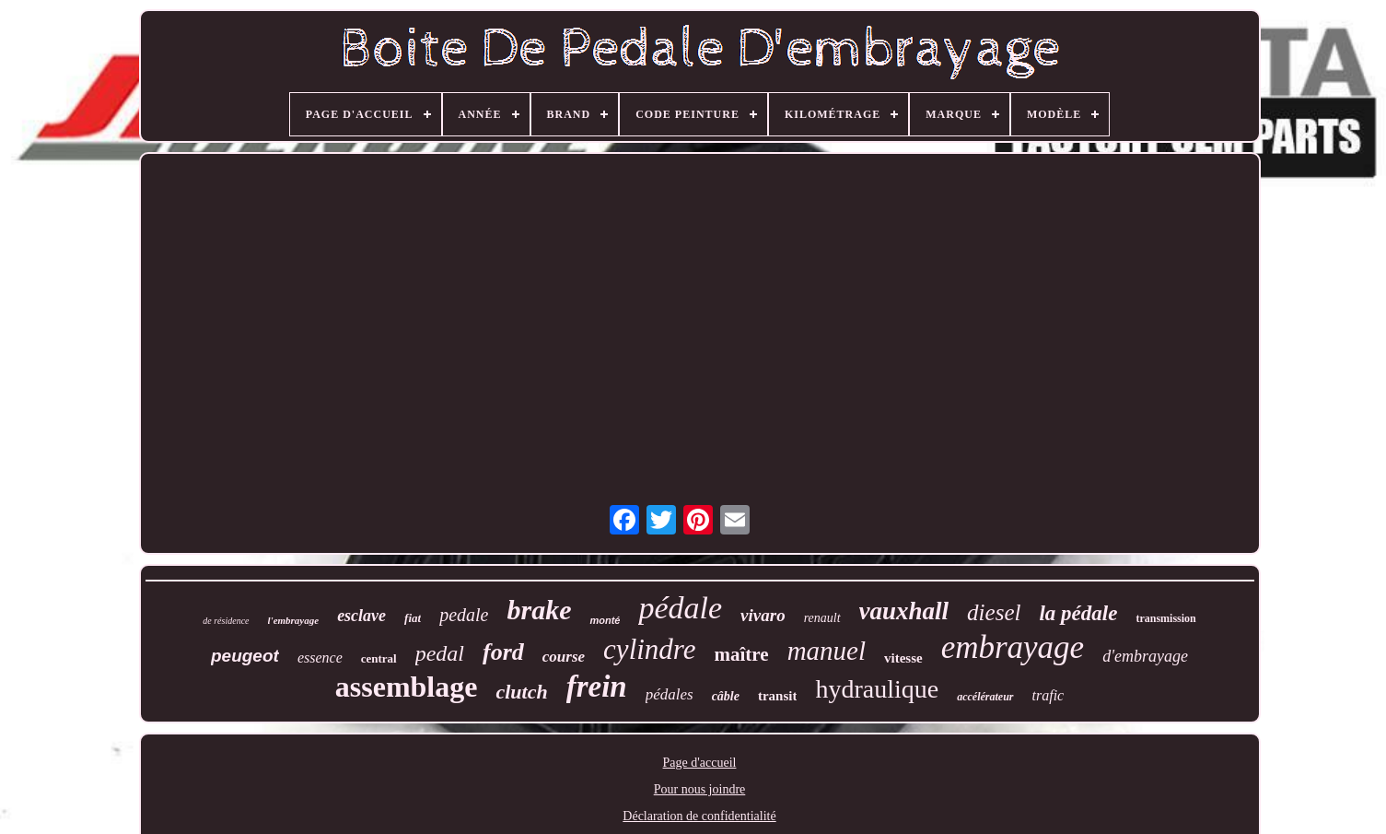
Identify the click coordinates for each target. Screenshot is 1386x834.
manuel (826, 650)
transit (778, 695)
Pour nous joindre (700, 789)
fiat (412, 618)
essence (320, 657)
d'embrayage (1145, 656)
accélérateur (985, 696)
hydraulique (876, 689)
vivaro (763, 615)
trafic (1048, 695)
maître (742, 654)
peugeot (245, 655)
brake (539, 609)
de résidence (226, 621)
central (379, 658)
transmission (1165, 618)
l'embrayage (294, 620)
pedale (463, 615)
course (563, 656)
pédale (680, 608)
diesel (993, 612)
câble (726, 696)
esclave (361, 615)
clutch (521, 691)
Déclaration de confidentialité (699, 816)
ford (503, 652)
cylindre (649, 649)
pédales (669, 694)
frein (596, 686)
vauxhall (904, 611)
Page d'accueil (700, 762)
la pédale (1078, 613)
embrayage (1013, 647)
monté (604, 620)
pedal (439, 653)
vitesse (903, 658)
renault (822, 618)
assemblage (406, 686)
